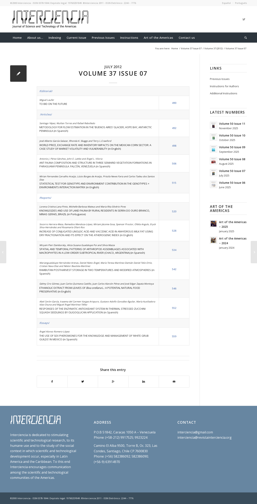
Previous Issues (220, 79)
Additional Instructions (223, 93)
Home (174, 48)
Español (226, 2)
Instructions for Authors (224, 86)
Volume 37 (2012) (213, 48)
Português (241, 2)
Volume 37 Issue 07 (191, 48)
